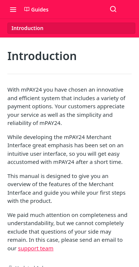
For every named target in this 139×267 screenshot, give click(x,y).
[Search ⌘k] (113, 9)
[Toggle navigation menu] (13, 9)
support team (35, 248)
